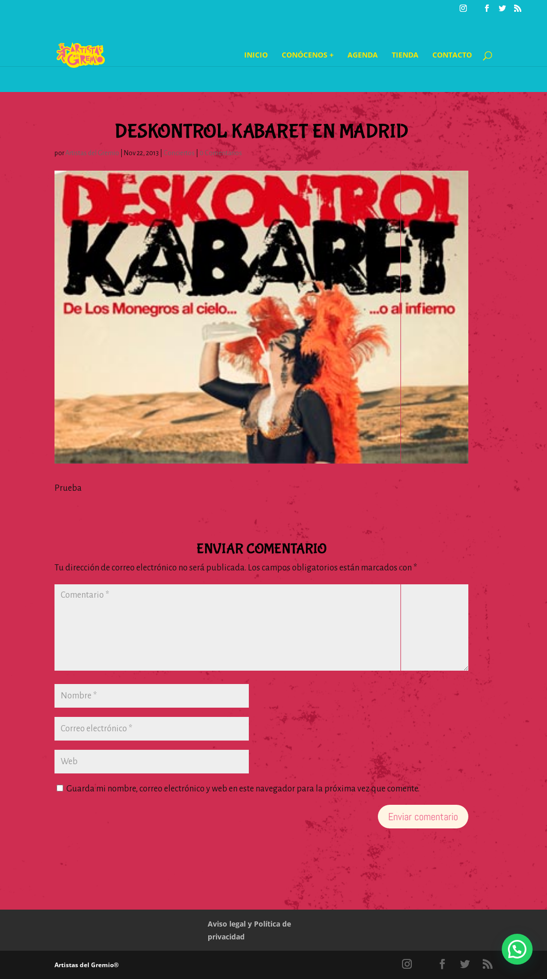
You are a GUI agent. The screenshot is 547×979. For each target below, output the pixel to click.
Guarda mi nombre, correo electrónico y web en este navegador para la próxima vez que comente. (243, 788)
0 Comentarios (220, 153)
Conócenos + (308, 55)
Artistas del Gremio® (86, 964)
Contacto (452, 55)
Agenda (363, 55)
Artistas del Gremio (92, 153)
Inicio (256, 55)
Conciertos (179, 153)
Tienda (405, 55)
